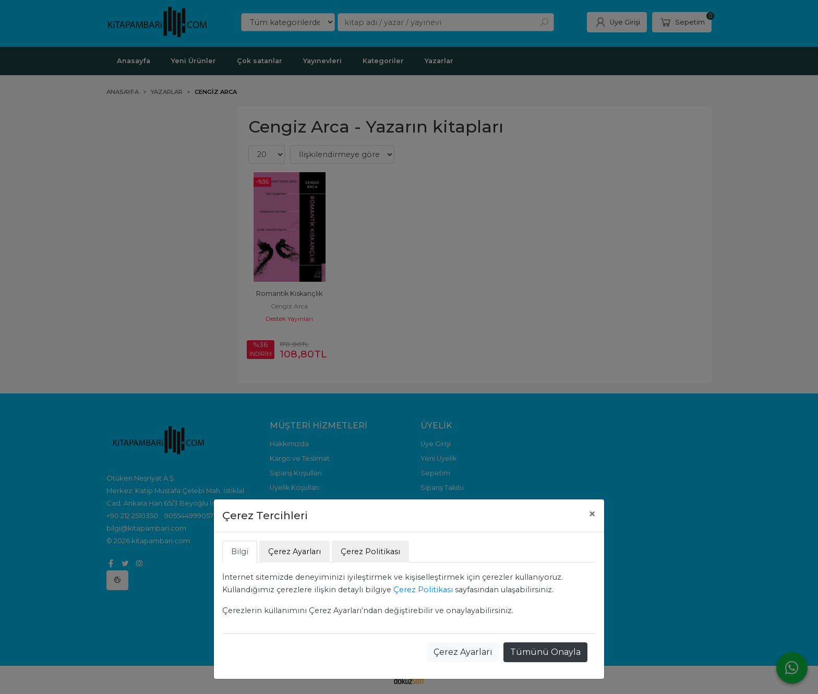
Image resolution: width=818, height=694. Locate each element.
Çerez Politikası (423, 589)
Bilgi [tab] (239, 551)
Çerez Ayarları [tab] (294, 551)
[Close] (592, 514)
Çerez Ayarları (463, 652)
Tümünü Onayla (545, 652)
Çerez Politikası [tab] (370, 551)
